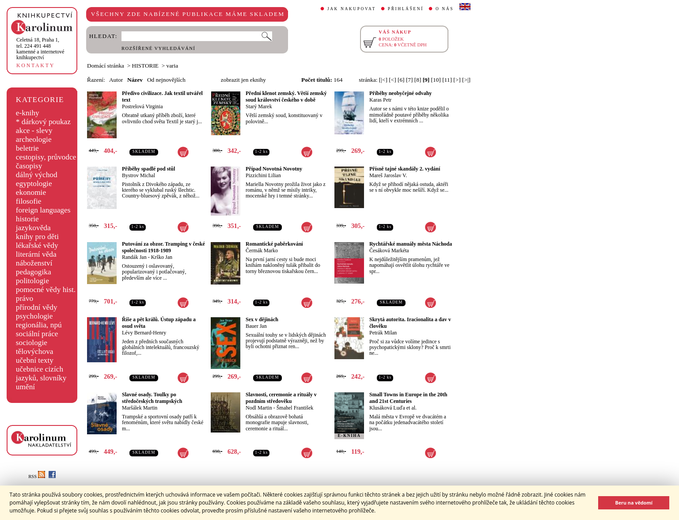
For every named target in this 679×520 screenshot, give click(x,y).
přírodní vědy (36, 307)
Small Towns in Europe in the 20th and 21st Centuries (408, 397)
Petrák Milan (383, 333)
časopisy (29, 166)
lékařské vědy (37, 245)
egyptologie (34, 183)
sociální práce (37, 334)
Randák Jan (134, 257)
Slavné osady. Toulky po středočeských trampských (152, 397)
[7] (409, 79)
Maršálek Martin (139, 408)
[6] (401, 79)
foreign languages (43, 210)
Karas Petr (380, 100)
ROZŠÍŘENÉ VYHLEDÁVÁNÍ (158, 48)
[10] (436, 79)
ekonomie (31, 192)
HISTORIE (145, 65)
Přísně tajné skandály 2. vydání (404, 169)
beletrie (27, 148)
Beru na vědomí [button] (633, 502)
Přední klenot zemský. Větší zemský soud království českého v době (286, 96)
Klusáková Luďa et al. (393, 408)
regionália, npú (39, 325)
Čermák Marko (262, 250)
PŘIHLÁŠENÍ (406, 9)
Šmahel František (295, 408)
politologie (32, 281)
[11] (447, 79)
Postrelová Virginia (142, 106)
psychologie (34, 316)
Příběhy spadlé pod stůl (148, 169)
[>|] (466, 79)
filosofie (29, 201)
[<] (392, 79)
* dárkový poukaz (43, 122)
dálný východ (36, 175)
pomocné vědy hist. (46, 289)
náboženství (34, 263)
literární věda (36, 254)
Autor (116, 79)
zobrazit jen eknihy (243, 79)
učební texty (34, 360)
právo (24, 298)
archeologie (34, 139)
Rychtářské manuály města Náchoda (410, 244)
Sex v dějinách (262, 319)
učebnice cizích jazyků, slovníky (41, 373)
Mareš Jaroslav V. (388, 175)
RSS (36, 476)
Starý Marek (259, 106)
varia (172, 65)
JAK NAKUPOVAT (351, 9)
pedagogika (33, 272)
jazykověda (33, 228)
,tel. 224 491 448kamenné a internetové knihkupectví (40, 49)
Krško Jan (161, 257)
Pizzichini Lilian (263, 175)
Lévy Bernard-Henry (144, 333)
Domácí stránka (105, 65)
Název (135, 79)
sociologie (31, 342)
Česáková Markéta (389, 250)
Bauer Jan (256, 326)
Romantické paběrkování (274, 244)
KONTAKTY (35, 65)
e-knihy (27, 113)
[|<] (383, 79)
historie (27, 219)
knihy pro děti (37, 236)
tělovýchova (34, 351)
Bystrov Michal (138, 175)
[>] (456, 79)
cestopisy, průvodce (46, 157)
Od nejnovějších (166, 79)
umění (25, 387)
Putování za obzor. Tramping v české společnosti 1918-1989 (163, 247)
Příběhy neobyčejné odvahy (400, 93)
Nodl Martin (259, 408)
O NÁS (445, 9)
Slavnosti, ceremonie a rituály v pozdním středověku (281, 397)
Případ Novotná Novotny (274, 169)
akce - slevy (34, 130)
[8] (417, 79)
